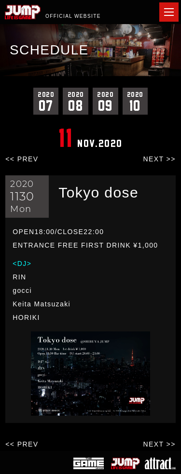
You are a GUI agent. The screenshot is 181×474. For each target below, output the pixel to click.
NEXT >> (159, 159)
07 (46, 101)
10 (135, 101)
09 (105, 101)
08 (75, 101)
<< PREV (21, 159)
